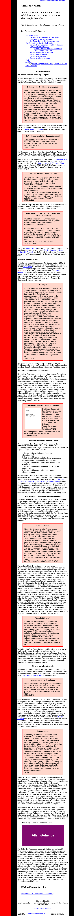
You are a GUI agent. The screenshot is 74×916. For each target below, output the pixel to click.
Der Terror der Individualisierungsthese (33, 371)
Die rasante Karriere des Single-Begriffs (33, 75)
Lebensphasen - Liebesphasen (33, 676)
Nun (19, 808)
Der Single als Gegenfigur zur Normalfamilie (43, 497)
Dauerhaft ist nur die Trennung (29, 260)
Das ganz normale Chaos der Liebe (51, 164)
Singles (40, 130)
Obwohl (20, 160)
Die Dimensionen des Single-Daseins (43, 441)
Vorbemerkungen (43, 71)
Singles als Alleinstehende (42, 666)
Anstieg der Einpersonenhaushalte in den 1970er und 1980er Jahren (40, 481)
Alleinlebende (28, 130)
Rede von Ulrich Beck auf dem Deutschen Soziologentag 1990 (43, 215)
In (18, 126)
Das (18, 152)
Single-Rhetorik (31, 249)
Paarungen (27, 267)
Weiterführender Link (34, 887)
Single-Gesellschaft (60, 160)
